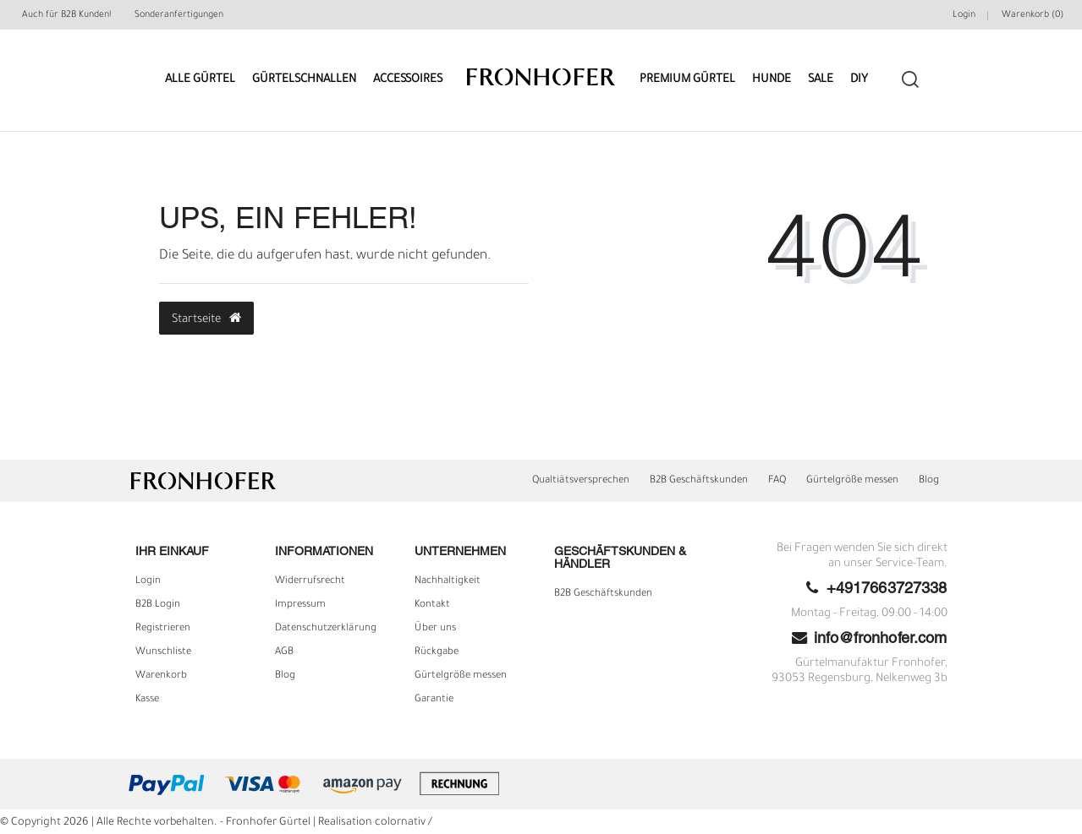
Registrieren (162, 629)
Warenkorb (161, 676)
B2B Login (157, 605)
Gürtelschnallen (304, 80)
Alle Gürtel (200, 80)
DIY (859, 80)
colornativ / (403, 823)
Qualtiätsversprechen (580, 481)
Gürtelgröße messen (852, 481)
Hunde (771, 80)
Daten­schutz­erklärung (325, 629)
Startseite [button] (206, 318)
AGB (284, 652)
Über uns (435, 629)
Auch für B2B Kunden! (66, 15)
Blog (929, 481)
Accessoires (407, 80)
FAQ (777, 481)
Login (148, 581)
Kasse (147, 700)
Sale (820, 80)
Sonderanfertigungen (179, 15)
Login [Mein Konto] (964, 15)
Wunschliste (163, 652)
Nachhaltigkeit (448, 581)
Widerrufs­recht (310, 581)
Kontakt (432, 605)
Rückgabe (437, 652)
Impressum (300, 605)
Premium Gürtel (687, 80)
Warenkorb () (1032, 15)
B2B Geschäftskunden (699, 481)
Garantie (434, 700)
